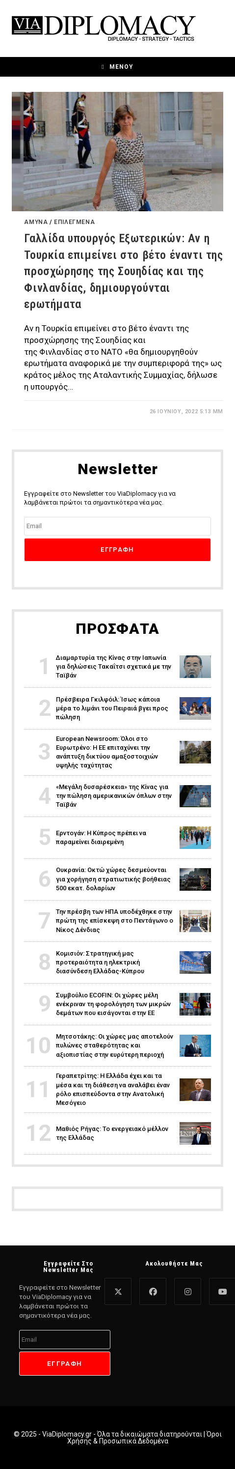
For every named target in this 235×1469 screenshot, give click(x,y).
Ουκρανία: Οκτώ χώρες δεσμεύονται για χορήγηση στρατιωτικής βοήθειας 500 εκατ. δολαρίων (113, 878)
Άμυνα (36, 222)
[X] (117, 1291)
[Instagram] (187, 1291)
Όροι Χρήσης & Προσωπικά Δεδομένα (144, 1437)
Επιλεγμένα (74, 222)
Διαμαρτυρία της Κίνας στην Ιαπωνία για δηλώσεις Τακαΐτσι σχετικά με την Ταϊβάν (113, 666)
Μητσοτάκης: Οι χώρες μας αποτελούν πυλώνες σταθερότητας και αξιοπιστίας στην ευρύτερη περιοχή (114, 1045)
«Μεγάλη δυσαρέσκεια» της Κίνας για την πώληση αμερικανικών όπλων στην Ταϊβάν (114, 795)
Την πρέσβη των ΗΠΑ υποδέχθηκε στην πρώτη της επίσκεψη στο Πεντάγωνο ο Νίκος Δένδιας (114, 920)
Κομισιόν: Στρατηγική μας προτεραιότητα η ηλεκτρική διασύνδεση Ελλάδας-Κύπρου (100, 962)
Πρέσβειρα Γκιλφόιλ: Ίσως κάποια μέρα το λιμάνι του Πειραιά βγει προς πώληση (112, 708)
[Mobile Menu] (117, 67)
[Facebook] (152, 1291)
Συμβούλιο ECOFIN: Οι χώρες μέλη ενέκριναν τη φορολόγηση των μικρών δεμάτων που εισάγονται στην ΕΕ (113, 1004)
